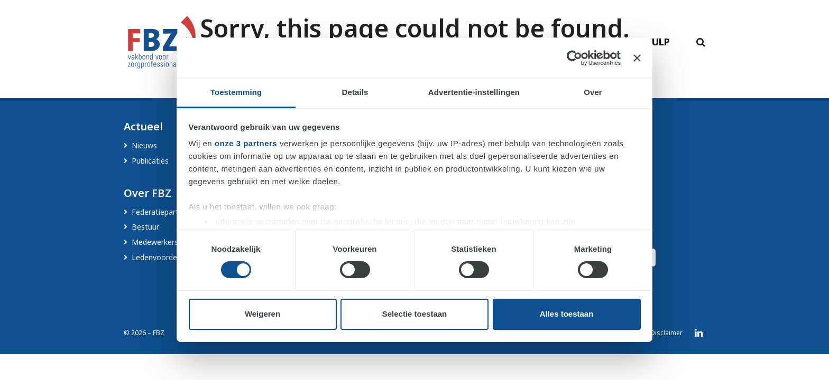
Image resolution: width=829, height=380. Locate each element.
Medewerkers (155, 242)
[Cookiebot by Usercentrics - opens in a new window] (574, 58)
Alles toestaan (567, 313)
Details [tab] (355, 92)
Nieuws (144, 145)
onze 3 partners (246, 143)
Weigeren (262, 313)
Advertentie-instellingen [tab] (474, 92)
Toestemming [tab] (236, 92)
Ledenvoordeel (157, 257)
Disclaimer (666, 332)
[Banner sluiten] (637, 58)
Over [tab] (593, 92)
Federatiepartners (163, 212)
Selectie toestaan (414, 313)
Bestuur (145, 227)
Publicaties (150, 161)
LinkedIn (699, 333)
